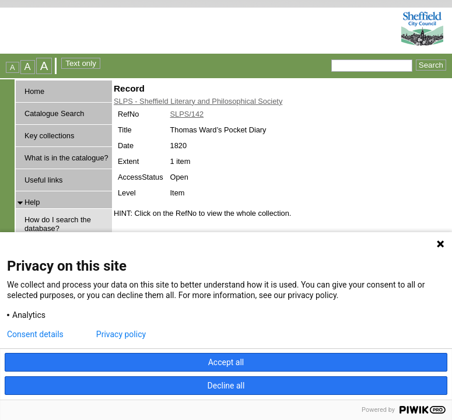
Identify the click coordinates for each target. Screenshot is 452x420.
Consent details (35, 334)
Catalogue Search (54, 113)
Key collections (49, 135)
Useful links (43, 180)
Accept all (226, 362)
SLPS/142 (187, 114)
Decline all (226, 385)
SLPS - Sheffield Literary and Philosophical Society (198, 101)
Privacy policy (121, 334)
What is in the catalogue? (66, 157)
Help (32, 202)
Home (34, 91)
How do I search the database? (57, 224)
